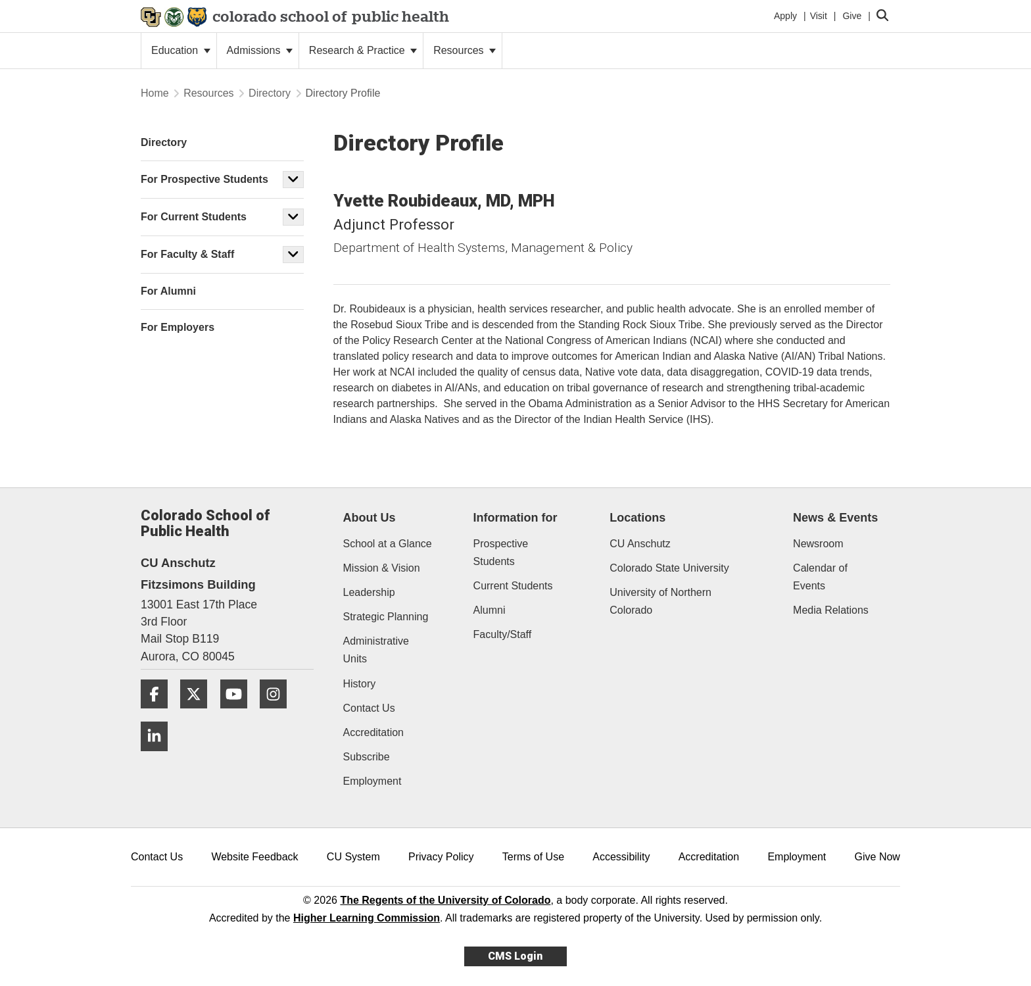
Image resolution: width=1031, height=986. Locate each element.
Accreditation (373, 732)
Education (180, 50)
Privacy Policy (441, 856)
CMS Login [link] (515, 956)
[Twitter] (198, 713)
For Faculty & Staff (187, 254)
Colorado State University (669, 568)
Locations (637, 517)
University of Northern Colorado (660, 601)
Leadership (369, 592)
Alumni (489, 610)
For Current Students (194, 216)
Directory (270, 93)
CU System (353, 856)
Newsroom (818, 543)
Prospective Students (501, 552)
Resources (464, 50)
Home (155, 93)
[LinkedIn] (159, 756)
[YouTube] (238, 713)
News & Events (835, 517)
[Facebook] (159, 713)
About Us (369, 517)
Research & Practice (363, 50)
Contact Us (369, 708)
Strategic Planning (386, 616)
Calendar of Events (820, 576)
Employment (372, 781)
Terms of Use (533, 856)
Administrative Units (376, 649)
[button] (293, 179)
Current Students (513, 585)
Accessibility (621, 856)
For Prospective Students (204, 179)
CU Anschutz (640, 543)
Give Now (877, 856)
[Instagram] (278, 713)
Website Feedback (254, 856)
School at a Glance (387, 543)
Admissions (260, 50)
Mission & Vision (381, 568)
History (359, 683)
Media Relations (831, 610)
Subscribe (366, 756)
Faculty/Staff (502, 634)
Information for (515, 517)
